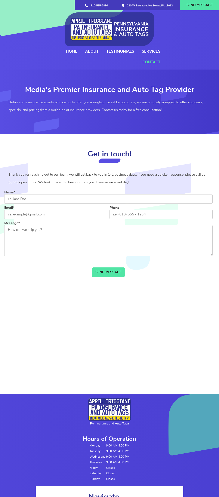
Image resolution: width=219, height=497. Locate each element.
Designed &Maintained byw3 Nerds (203, 480)
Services (204, 24)
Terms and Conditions (18, 484)
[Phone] (161, 193)
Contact (204, 35)
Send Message (199, 5)
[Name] (108, 177)
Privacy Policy (45, 484)
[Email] (55, 193)
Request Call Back (95, 434)
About (145, 24)
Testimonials (173, 24)
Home (124, 24)
